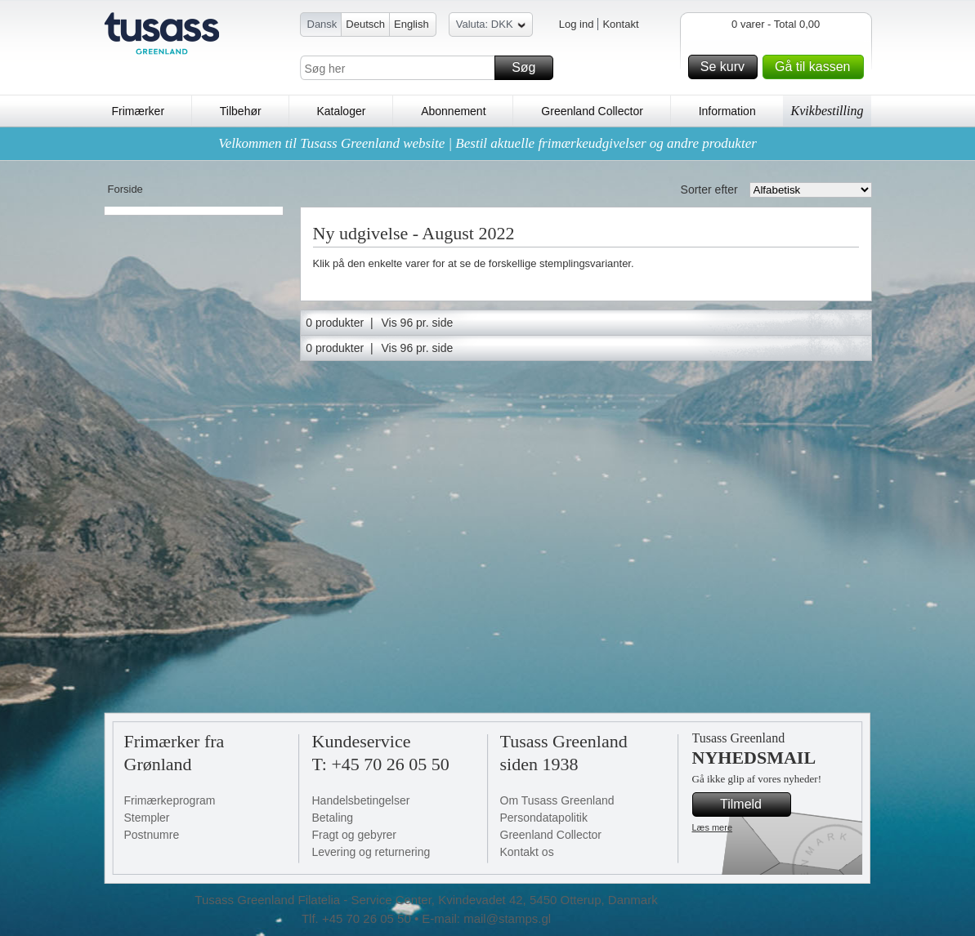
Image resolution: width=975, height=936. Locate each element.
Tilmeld (752, 804)
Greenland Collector (592, 111)
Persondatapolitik (544, 817)
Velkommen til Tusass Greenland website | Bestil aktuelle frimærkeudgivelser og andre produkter (487, 143)
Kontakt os (527, 851)
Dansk (322, 24)
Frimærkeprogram (170, 800)
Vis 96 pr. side (418, 322)
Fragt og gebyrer (354, 834)
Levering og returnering (371, 851)
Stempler (147, 817)
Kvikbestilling (827, 111)
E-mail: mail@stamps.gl (486, 918)
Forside (125, 189)
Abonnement (453, 111)
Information (727, 111)
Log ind (576, 24)
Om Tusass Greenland (557, 800)
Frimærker (138, 111)
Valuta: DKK (491, 26)
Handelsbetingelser (361, 800)
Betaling (333, 817)
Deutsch (365, 24)
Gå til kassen (816, 67)
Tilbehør (241, 111)
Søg (530, 68)
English (411, 24)
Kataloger (340, 111)
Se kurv (726, 67)
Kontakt (620, 24)
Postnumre (152, 834)
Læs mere (712, 827)
